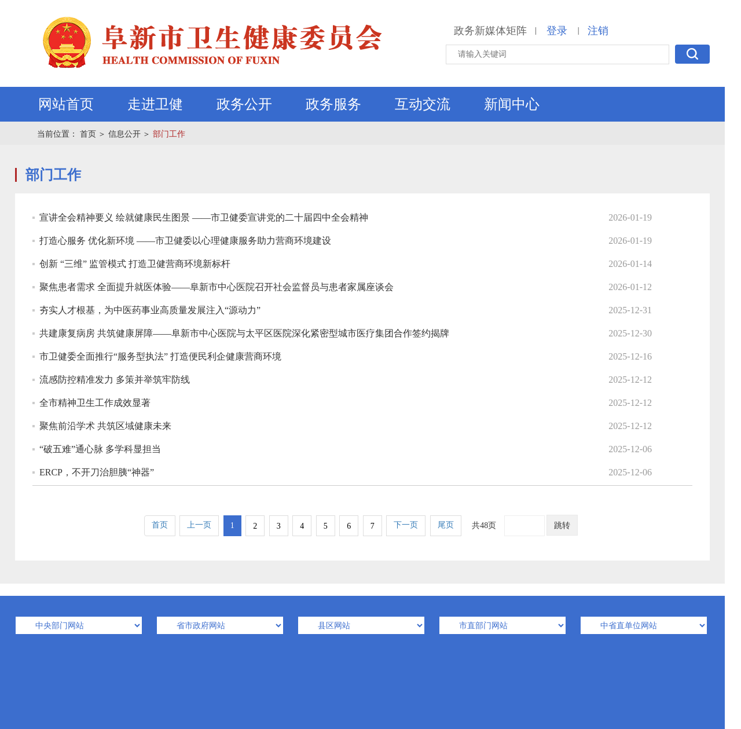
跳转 (562, 525)
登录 (556, 30)
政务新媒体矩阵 (490, 30)
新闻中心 (512, 104)
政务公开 (244, 104)
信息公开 (124, 134)
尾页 (446, 525)
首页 (88, 134)
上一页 (199, 525)
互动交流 (422, 104)
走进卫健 (155, 104)
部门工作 (169, 134)
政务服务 (333, 104)
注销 (598, 30)
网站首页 (66, 104)
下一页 (406, 525)
